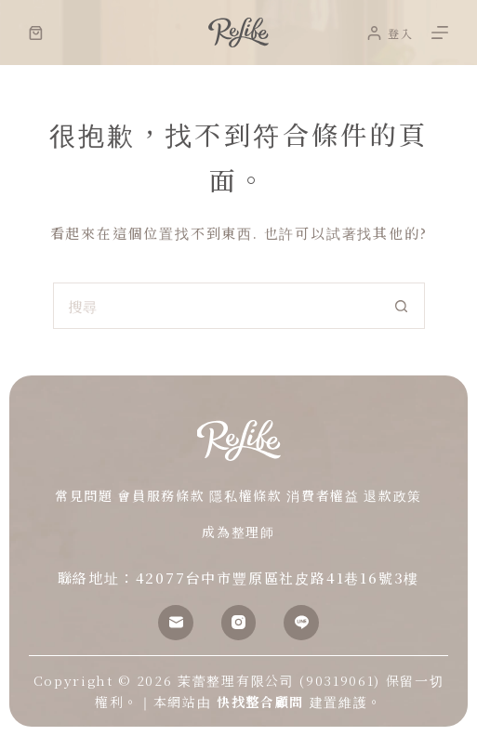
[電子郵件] (175, 622)
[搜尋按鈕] (401, 306)
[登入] (390, 33)
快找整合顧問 (260, 701)
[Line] (301, 622)
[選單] (439, 32)
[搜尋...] (215, 306)
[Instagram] (239, 622)
